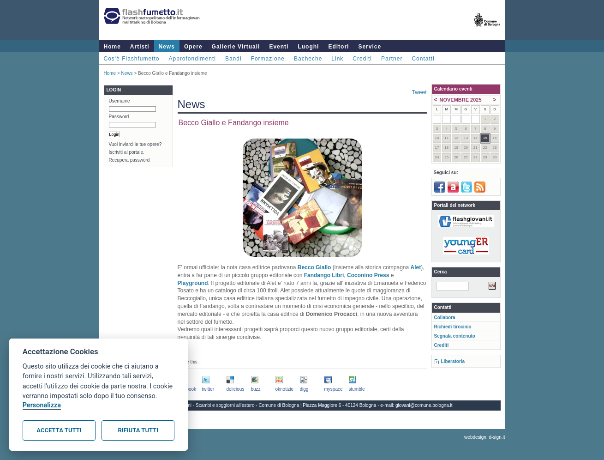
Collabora (444, 317)
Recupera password (129, 160)
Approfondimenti (192, 58)
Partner (391, 58)
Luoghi (308, 46)
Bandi (233, 58)
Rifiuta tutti (138, 430)
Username (119, 100)
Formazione (268, 58)
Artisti (140, 46)
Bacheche (308, 58)
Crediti (362, 58)
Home (112, 46)
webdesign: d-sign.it (484, 437)
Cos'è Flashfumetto (132, 58)
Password (119, 116)
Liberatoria (453, 361)
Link (337, 58)
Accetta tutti (58, 430)
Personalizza (42, 405)
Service (369, 46)
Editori (338, 46)
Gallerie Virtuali (236, 46)
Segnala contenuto (454, 336)
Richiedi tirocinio (453, 326)
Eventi (278, 46)
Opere (193, 46)
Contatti (423, 58)
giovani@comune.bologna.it (424, 405)
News (167, 46)
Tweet (419, 92)
